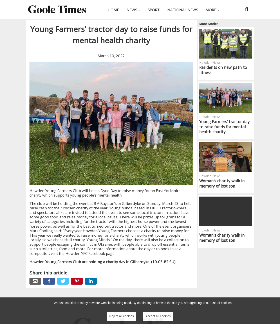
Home (113, 9)
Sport (154, 9)
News (133, 9)
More (212, 9)
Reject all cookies (121, 316)
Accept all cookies (158, 316)
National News (182, 9)
